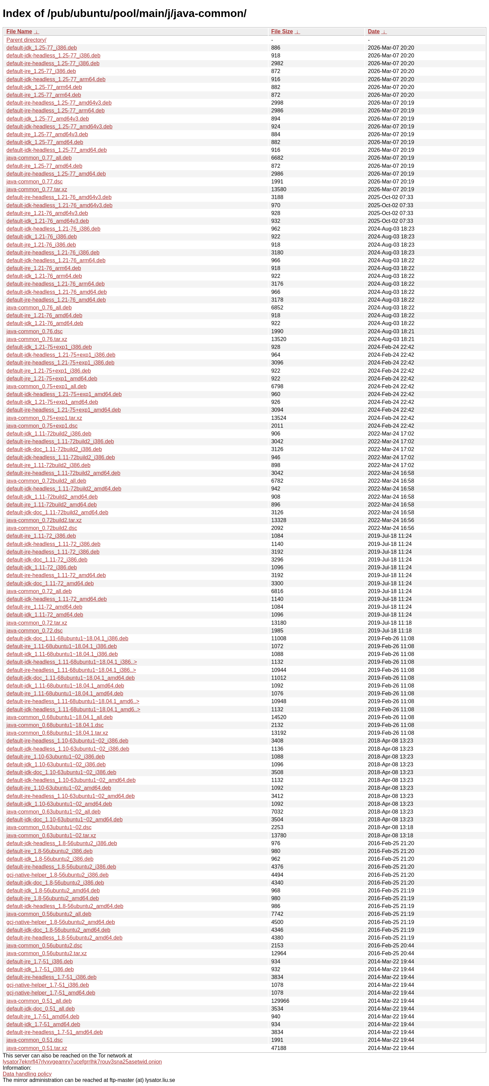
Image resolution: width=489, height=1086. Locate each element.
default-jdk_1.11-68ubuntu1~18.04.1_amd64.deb (65, 686)
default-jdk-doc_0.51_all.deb (40, 1009)
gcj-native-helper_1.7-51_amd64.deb (50, 993)
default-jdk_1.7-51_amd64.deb (43, 1024)
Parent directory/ (26, 40)
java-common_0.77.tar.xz (36, 189)
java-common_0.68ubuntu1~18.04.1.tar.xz (57, 733)
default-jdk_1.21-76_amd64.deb (44, 323)
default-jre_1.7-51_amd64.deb (42, 1016)
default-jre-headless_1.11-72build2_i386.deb (60, 441)
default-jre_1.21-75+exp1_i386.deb (48, 371)
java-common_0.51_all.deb (39, 1001)
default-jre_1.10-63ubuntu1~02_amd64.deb (58, 788)
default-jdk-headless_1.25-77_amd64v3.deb (59, 126)
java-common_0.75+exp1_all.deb (46, 386)
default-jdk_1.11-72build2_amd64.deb (52, 497)
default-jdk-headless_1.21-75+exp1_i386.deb (60, 355)
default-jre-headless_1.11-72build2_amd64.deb (63, 473)
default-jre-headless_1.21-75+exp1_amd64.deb (63, 410)
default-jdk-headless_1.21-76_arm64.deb (56, 260)
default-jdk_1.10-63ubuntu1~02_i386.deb (56, 764)
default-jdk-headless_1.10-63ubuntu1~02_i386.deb (67, 749)
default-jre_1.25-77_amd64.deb (44, 166)
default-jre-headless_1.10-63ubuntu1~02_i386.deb (67, 741)
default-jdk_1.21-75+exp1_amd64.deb (52, 402)
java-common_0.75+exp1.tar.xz (44, 418)
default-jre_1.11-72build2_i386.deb (48, 465)
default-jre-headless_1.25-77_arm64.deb (55, 110)
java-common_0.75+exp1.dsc (41, 426)
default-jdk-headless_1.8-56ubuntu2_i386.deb (61, 843)
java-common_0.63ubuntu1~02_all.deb (53, 812)
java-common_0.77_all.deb (39, 158)
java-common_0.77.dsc (34, 181)
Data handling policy (27, 1074)
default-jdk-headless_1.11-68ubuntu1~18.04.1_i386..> (71, 662)
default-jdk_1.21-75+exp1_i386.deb (49, 347)
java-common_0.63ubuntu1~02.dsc (48, 827)
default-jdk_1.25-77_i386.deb (41, 48)
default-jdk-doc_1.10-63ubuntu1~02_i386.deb (61, 772)
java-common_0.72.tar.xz (36, 623)
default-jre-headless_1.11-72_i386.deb (52, 552)
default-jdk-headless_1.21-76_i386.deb (53, 229)
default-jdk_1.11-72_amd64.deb (44, 615)
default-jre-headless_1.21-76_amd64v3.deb (59, 197)
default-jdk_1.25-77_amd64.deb (44, 142)
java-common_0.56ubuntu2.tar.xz (46, 953)
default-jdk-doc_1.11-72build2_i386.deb (54, 449)
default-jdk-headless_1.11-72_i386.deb (53, 544)
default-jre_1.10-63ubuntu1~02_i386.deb (55, 757)
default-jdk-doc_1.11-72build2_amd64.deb (57, 512)
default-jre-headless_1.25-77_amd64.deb (56, 174)
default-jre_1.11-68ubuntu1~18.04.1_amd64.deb (64, 693)
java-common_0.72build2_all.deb (46, 481)
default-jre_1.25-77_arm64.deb (43, 95)
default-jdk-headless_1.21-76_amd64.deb (56, 292)
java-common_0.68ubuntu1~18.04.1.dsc (55, 725)
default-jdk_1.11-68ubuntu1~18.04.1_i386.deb (62, 654)
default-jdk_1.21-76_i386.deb (41, 236)
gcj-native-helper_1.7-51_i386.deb (47, 985)
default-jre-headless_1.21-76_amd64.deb (56, 300)
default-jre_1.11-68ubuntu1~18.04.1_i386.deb (61, 646)
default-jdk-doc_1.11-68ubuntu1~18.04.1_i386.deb (67, 638)
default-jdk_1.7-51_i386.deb (40, 969)
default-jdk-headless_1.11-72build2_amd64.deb (63, 489)
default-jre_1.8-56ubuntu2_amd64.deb (52, 898)
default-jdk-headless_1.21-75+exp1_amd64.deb (64, 394)
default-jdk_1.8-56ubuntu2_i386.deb (49, 859)
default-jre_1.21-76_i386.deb (41, 245)
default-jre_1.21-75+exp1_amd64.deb (51, 378)
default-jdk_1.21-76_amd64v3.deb (47, 221)
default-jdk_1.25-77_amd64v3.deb (47, 119)
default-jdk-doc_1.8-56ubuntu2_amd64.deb (58, 930)
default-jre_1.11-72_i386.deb (41, 536)
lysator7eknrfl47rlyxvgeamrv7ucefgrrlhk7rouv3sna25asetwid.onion (82, 1062)
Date (374, 31)
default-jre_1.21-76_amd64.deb (44, 315)
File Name (19, 31)
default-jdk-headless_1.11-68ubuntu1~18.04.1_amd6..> (73, 709)
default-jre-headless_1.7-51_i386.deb (51, 977)
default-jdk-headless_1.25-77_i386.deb (53, 55)
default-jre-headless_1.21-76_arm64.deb (55, 284)
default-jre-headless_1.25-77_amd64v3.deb (59, 103)
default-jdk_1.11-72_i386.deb (41, 567)
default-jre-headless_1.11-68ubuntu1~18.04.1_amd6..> (72, 701)
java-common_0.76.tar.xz (36, 339)
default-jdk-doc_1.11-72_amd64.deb (50, 583)
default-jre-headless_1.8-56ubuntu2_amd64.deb (64, 938)
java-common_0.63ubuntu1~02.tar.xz (51, 835)
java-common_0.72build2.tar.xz (44, 520)
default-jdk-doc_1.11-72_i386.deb (46, 560)
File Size (282, 31)
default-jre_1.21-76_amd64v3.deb (47, 213)
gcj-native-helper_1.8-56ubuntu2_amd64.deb (60, 922)
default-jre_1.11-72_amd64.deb (44, 607)
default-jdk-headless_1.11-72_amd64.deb (56, 599)
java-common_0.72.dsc (34, 631)
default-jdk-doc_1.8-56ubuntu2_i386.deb (55, 883)
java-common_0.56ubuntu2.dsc (44, 945)
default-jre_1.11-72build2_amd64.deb (51, 505)
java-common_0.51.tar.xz (36, 1048)
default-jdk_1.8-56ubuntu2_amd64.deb (53, 890)
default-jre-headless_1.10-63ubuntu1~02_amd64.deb (70, 796)
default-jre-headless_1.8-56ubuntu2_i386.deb (61, 867)
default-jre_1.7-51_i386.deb (39, 961)
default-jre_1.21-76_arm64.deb (43, 268)
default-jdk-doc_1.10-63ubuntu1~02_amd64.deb (64, 819)
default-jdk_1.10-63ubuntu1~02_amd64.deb (59, 804)
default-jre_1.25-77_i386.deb (41, 71)
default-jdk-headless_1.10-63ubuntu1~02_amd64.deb (70, 780)
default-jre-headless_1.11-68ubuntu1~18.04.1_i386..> (71, 670)
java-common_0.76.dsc (34, 331)
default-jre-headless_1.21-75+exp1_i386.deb (60, 363)
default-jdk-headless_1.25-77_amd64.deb (56, 150)
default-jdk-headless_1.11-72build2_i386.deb (60, 457)
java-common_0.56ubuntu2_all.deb (48, 914)
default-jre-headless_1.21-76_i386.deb (52, 252)
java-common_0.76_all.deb (39, 307)
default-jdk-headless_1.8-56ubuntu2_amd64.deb (64, 906)
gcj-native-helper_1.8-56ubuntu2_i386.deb (57, 875)
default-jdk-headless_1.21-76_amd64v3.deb (59, 205)
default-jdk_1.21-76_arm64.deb (44, 276)
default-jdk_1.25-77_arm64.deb (44, 87)
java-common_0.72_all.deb (39, 591)
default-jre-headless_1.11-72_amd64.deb (56, 575)
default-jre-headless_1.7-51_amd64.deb (54, 1032)
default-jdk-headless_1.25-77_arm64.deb (56, 79)
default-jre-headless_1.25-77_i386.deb (52, 63)
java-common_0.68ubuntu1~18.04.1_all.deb (59, 717)
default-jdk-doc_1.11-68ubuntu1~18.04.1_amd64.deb (70, 678)
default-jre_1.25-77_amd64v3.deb (47, 134)
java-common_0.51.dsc (34, 1040)
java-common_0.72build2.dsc (41, 528)
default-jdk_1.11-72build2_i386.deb (48, 434)
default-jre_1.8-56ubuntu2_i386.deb (49, 851)
